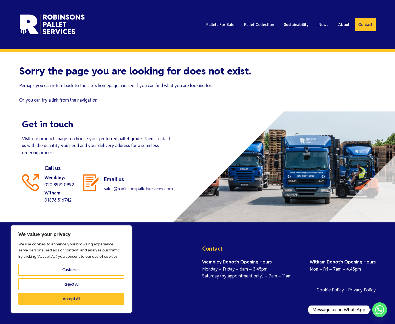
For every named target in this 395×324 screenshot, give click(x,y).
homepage (108, 85)
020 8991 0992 (59, 185)
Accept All (71, 298)
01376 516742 (58, 200)
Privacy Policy (362, 290)
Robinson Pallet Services (68, 24)
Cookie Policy (330, 290)
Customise (71, 269)
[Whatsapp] (379, 309)
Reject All (71, 284)
